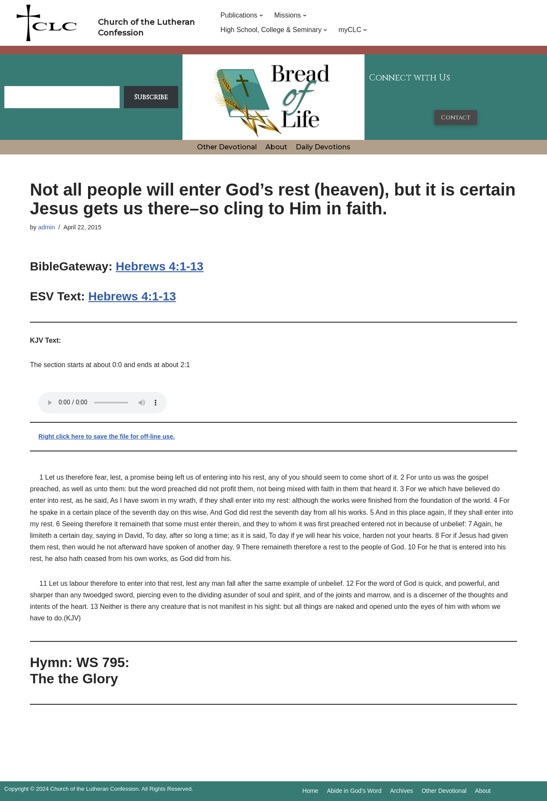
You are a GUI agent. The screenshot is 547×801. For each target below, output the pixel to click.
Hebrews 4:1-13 (159, 266)
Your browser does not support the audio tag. (102, 402)
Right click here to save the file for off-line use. (106, 436)
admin (46, 227)
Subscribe (151, 97)
